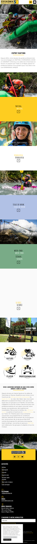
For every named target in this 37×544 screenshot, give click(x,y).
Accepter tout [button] (7, 539)
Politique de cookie (29, 540)
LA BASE (18, 302)
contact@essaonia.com (7, 501)
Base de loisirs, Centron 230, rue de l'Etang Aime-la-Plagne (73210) (7, 510)
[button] (30, 2)
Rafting (19, 106)
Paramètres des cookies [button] (10, 537)
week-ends (18, 250)
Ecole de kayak (18, 204)
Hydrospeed (18, 155)
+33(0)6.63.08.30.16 (6, 493)
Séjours (19, 256)
